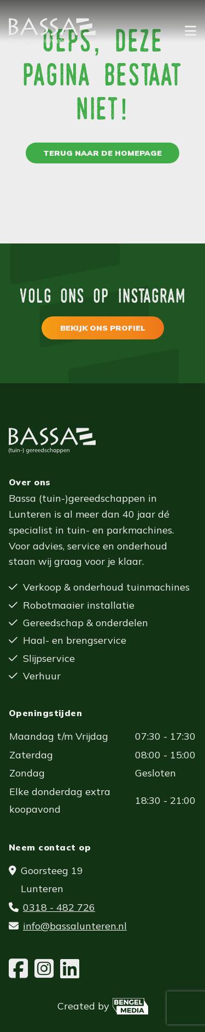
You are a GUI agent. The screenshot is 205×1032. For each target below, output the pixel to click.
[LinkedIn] (69, 968)
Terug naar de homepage (102, 153)
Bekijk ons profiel (102, 328)
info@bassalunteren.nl (75, 926)
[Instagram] (44, 968)
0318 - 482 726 (59, 907)
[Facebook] (18, 968)
